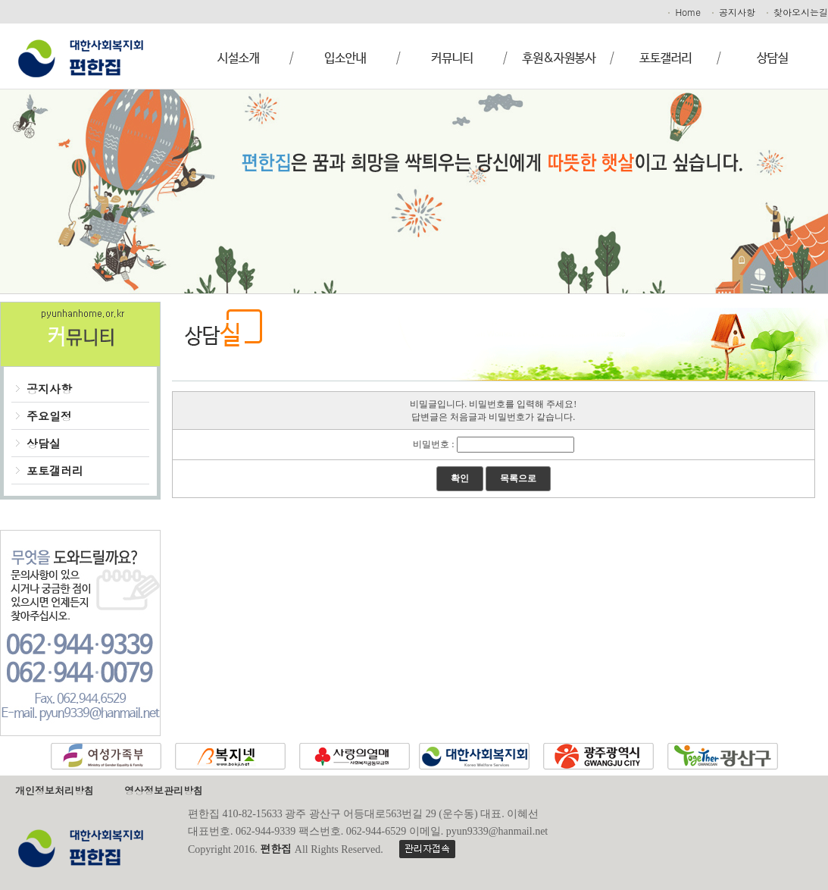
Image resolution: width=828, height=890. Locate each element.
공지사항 (732, 11)
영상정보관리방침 (163, 790)
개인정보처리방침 (54, 790)
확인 (460, 478)
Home (683, 11)
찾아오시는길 (796, 11)
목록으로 (518, 478)
